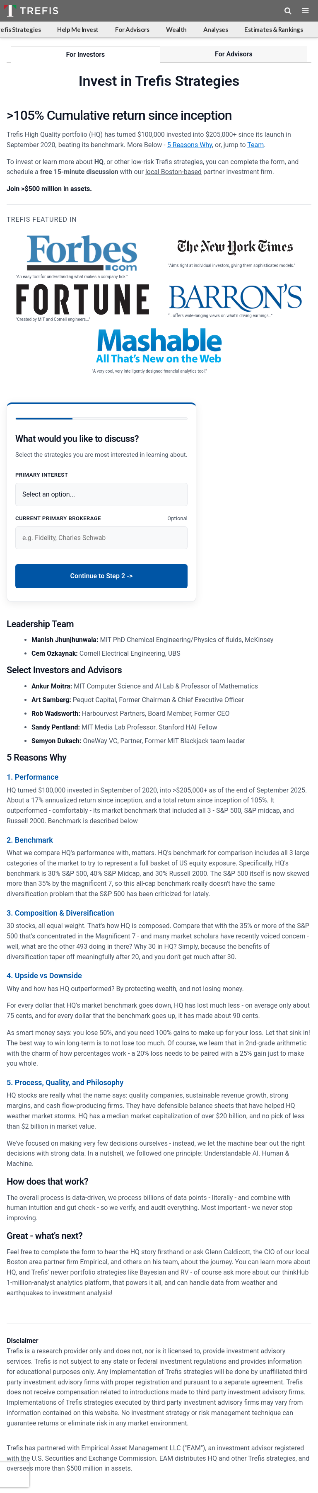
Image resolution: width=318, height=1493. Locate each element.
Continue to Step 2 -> (101, 576)
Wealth (176, 29)
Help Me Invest (78, 29)
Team (255, 145)
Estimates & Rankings (273, 29)
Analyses (215, 29)
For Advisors (132, 29)
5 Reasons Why (189, 145)
